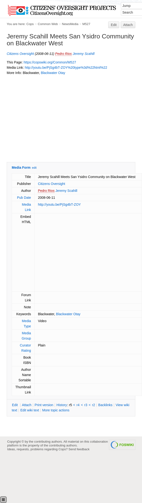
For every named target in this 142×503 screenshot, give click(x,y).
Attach (128, 25)
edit (34, 167)
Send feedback (79, 449)
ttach (26, 405)
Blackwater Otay (53, 73)
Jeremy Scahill (83, 54)
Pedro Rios (63, 54)
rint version (44, 405)
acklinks (105, 405)
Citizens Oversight (20, 54)
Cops (30, 24)
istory (62, 405)
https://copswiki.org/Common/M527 (50, 62)
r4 (78, 405)
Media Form (21, 167)
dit (15, 405)
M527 (86, 24)
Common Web (48, 24)
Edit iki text (29, 410)
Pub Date (24, 197)
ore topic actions (55, 410)
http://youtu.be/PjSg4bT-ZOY (59, 204)
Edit (114, 25)
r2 (93, 405)
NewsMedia (70, 24)
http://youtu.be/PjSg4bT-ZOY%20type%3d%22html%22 (66, 67)
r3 (85, 405)
